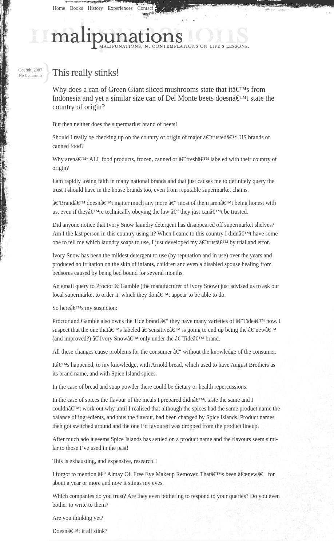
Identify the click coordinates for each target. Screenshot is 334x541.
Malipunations (139, 35)
